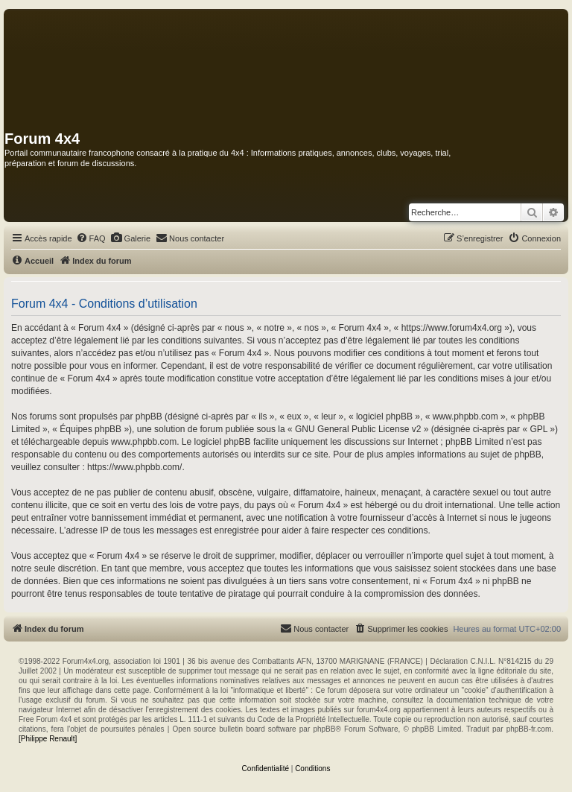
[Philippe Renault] (48, 739)
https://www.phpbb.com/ (134, 467)
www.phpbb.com (144, 442)
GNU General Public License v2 (358, 429)
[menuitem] (91, 238)
